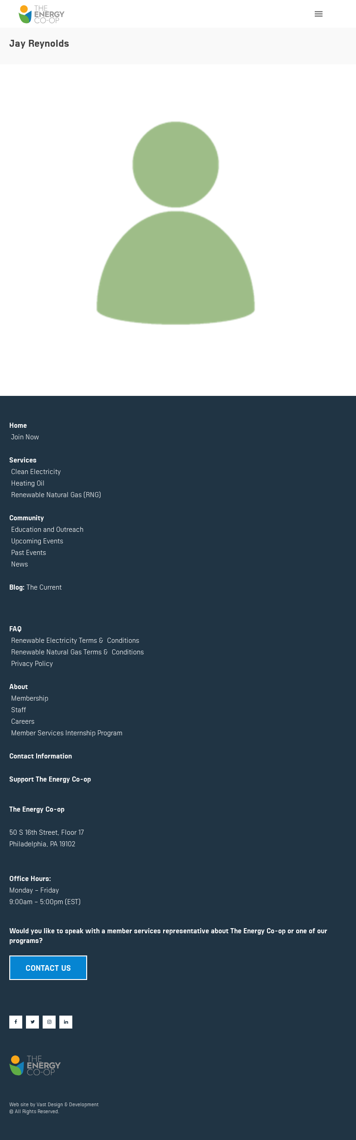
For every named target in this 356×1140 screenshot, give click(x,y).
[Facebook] (15, 1022)
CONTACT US (48, 967)
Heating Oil (27, 482)
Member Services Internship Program (65, 732)
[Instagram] (49, 1022)
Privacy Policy (31, 663)
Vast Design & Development (68, 1104)
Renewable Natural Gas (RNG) (56, 494)
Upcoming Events (36, 540)
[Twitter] (32, 1022)
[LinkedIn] (65, 1022)
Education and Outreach (46, 528)
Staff (18, 709)
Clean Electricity (36, 471)
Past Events (27, 552)
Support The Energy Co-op (50, 778)
